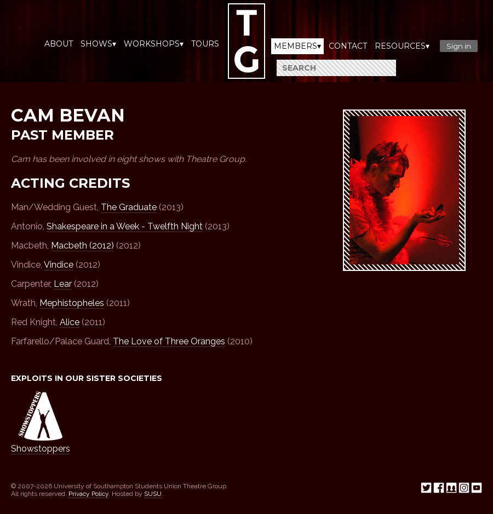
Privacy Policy (88, 494)
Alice (69, 322)
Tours (205, 44)
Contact (348, 46)
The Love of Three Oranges (169, 341)
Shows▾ (98, 44)
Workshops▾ (154, 44)
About (58, 44)
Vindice (58, 264)
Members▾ (297, 46)
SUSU (153, 494)
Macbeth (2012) (82, 245)
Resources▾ (402, 46)
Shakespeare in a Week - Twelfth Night (125, 226)
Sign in (458, 46)
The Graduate (129, 207)
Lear (63, 284)
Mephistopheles (71, 303)
